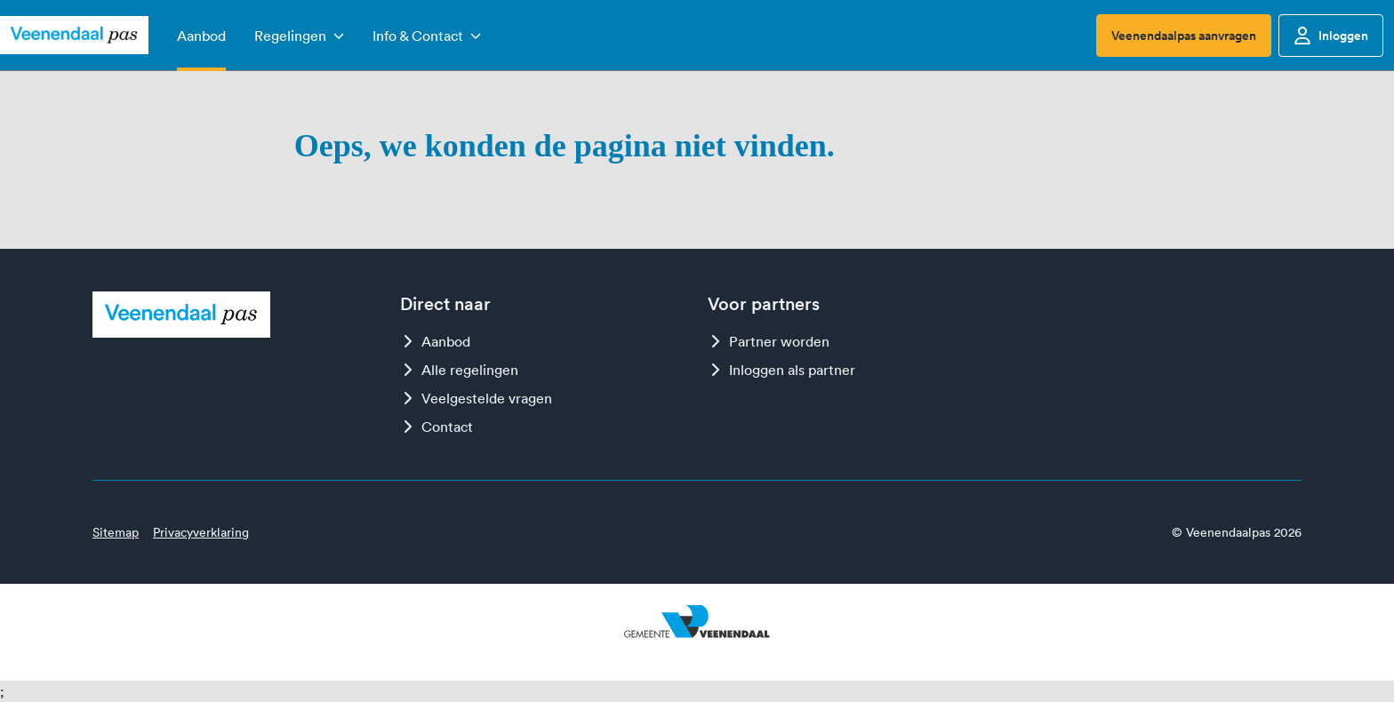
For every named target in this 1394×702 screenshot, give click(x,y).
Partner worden (768, 341)
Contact (436, 426)
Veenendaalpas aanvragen (1183, 35)
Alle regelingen (459, 370)
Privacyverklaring (201, 532)
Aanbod (435, 341)
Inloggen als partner (781, 370)
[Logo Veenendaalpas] (74, 35)
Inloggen (1331, 35)
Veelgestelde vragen (476, 398)
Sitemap (115, 532)
